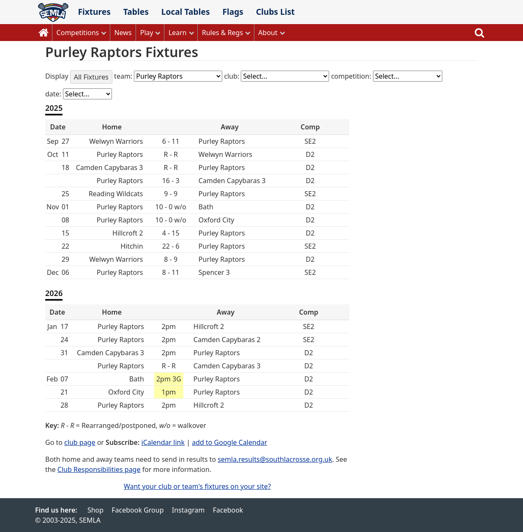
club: (232, 76)
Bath (136, 379)
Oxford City (126, 392)
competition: (352, 76)
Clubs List (275, 11)
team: (124, 76)
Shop (95, 510)
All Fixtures (91, 77)
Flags (232, 11)
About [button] (267, 32)
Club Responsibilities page (99, 469)
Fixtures (94, 11)
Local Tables (185, 11)
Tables (136, 11)
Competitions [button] (78, 32)
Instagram (188, 510)
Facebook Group (137, 510)
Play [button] (146, 32)
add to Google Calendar (229, 442)
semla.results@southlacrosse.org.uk (275, 459)
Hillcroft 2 (208, 326)
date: (54, 94)
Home (43, 32)
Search (479, 32)
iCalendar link (163, 442)
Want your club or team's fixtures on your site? (197, 486)
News (122, 32)
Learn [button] (178, 32)
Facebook (228, 510)
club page (79, 442)
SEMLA (53, 12)
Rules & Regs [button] (222, 32)
